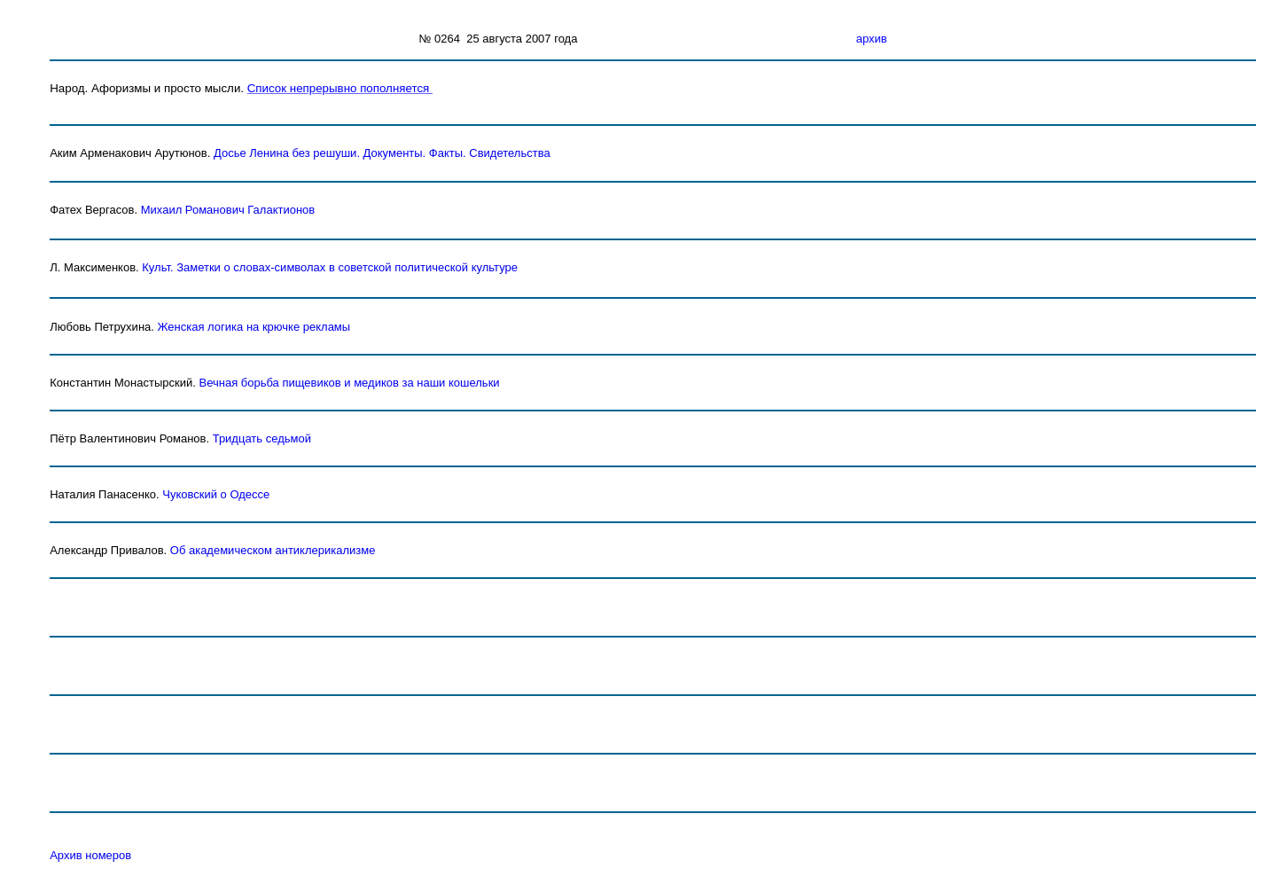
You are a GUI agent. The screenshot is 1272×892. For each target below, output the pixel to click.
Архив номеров (90, 855)
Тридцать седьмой (262, 438)
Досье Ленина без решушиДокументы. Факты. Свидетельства (382, 153)
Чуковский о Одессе (215, 494)
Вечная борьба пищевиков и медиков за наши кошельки (349, 382)
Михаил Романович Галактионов (228, 209)
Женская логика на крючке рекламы (254, 326)
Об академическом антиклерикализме (273, 550)
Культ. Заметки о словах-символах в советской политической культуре (330, 267)
